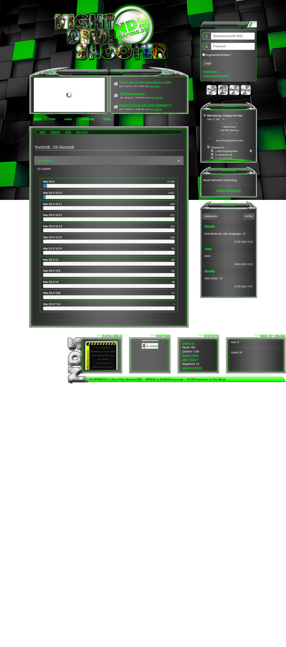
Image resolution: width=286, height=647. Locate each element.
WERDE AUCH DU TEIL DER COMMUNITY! (145, 105)
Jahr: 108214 (190, 359)
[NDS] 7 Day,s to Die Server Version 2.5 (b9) (145, 82)
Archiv (248, 216)
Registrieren (210, 71)
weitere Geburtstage (228, 190)
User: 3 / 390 (213, 119)
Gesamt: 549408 (192, 367)
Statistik (55, 132)
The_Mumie (157, 97)
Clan (52, 119)
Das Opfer (155, 86)
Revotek (209, 226)
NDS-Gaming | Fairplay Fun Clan (224, 116)
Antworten (211, 216)
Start (42, 132)
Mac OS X (82, 132)
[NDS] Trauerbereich (132, 93)
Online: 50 (188, 343)
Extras (107, 119)
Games (68, 119)
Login (208, 63)
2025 (68, 132)
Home (37, 119)
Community (87, 119)
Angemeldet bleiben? (216, 54)
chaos (208, 248)
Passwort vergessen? (216, 75)
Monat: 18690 (190, 355)
